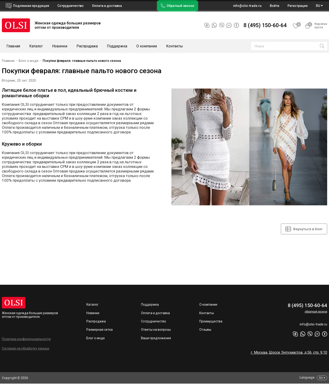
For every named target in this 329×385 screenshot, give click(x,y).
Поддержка (117, 46)
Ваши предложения (156, 339)
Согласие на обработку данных (25, 349)
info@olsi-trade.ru (312, 326)
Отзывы (205, 330)
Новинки (59, 46)
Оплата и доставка (107, 6)
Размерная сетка (99, 330)
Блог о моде (28, 61)
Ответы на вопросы (156, 330)
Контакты (174, 46)
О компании (146, 46)
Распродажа (87, 46)
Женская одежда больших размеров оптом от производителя (30, 315)
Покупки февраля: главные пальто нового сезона (82, 61)
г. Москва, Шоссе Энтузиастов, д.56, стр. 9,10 (289, 354)
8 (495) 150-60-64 (265, 25)
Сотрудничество (153, 322)
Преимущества (210, 322)
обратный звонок (316, 311)
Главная (13, 46)
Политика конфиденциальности (26, 339)
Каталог (36, 46)
